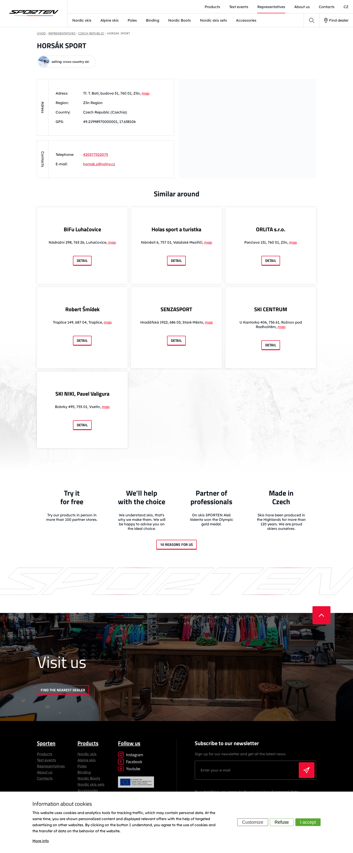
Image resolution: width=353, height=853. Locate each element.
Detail (82, 260)
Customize (252, 822)
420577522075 (95, 154)
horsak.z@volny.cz (99, 164)
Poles (132, 20)
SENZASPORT (176, 309)
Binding (152, 20)
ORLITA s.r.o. (270, 229)
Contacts (45, 778)
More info (40, 841)
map (145, 93)
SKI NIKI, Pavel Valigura (82, 394)
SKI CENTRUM (270, 309)
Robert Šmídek (82, 309)
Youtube (129, 769)
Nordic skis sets (213, 20)
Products (44, 754)
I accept (308, 822)
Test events (46, 760)
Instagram (130, 755)
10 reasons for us (176, 544)
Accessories (246, 20)
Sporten (46, 743)
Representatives (51, 766)
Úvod (41, 33)
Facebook (130, 762)
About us (44, 772)
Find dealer (336, 20)
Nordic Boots (179, 20)
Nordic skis (81, 20)
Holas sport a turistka (176, 229)
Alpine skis (109, 20)
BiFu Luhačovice (82, 229)
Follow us (129, 743)
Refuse (282, 822)
